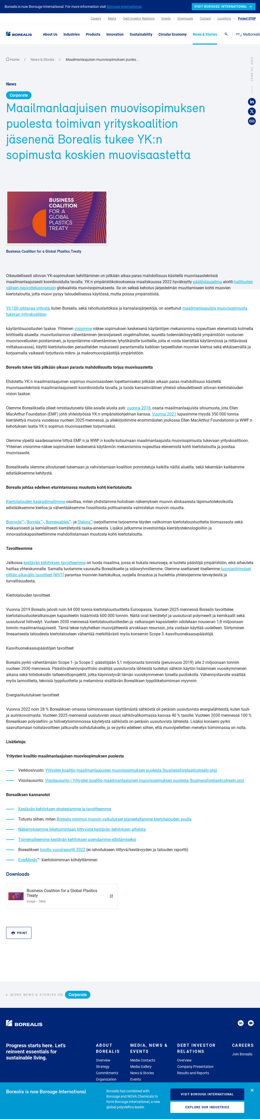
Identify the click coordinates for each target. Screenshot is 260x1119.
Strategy (102, 1067)
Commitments (107, 1073)
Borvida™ (35, 522)
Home (13, 60)
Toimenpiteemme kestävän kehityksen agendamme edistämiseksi (77, 839)
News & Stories (43, 60)
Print (19, 933)
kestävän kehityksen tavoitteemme (55, 562)
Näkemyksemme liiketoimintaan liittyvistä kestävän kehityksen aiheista (82, 829)
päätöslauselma (207, 281)
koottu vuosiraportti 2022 (62, 849)
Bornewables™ (58, 522)
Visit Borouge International (207, 1094)
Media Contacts (142, 1060)
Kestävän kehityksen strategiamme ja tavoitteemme (64, 809)
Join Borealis (242, 1054)
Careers (243, 1045)
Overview (103, 1060)
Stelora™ (85, 522)
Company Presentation (195, 1067)
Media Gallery (141, 1067)
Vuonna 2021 (164, 414)
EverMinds (27, 859)
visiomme (83, 328)
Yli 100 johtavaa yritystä (28, 308)
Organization (106, 1079)
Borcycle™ (15, 522)
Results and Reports (193, 1073)
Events (135, 1079)
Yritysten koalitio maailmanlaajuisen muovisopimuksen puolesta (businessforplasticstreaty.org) (131, 770)
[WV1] (58, 574)
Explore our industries (207, 1107)
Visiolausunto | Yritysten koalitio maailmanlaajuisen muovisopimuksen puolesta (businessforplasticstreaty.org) (144, 780)
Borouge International (124, 7)
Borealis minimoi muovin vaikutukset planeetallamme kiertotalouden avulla (124, 819)
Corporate (19, 95)
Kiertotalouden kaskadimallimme (35, 501)
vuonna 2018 (139, 408)
